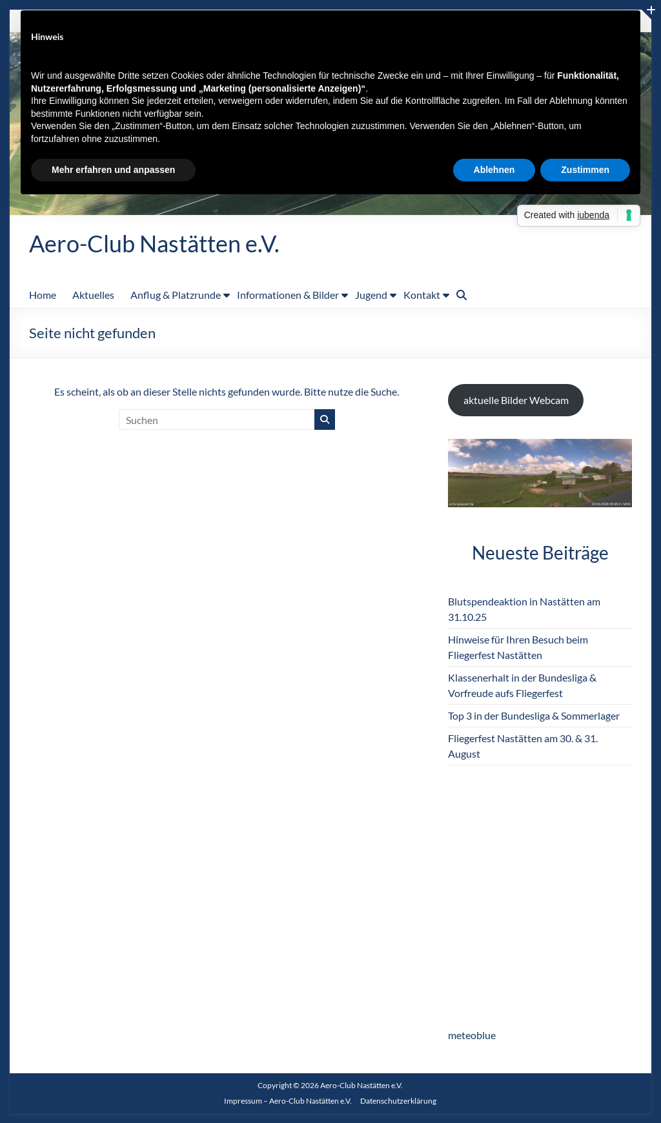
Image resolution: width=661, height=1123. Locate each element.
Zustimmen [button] (585, 170)
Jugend (371, 294)
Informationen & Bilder (288, 294)
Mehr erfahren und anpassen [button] (113, 170)
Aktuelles (93, 294)
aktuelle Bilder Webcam (516, 400)
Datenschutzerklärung (398, 1101)
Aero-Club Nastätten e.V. (154, 243)
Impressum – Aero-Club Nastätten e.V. (288, 1101)
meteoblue (472, 1035)
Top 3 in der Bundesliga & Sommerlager (534, 715)
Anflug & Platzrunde (175, 294)
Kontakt (421, 294)
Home (42, 294)
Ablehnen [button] (494, 170)
